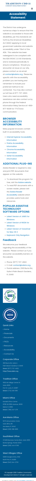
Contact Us (9, 354)
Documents (9, 337)
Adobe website (24, 182)
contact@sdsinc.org (14, 74)
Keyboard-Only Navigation (18, 235)
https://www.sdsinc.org (10, 371)
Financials (8, 333)
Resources (8, 345)
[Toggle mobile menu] (32, 9)
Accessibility (9, 349)
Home (6, 329)
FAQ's (6, 341)
